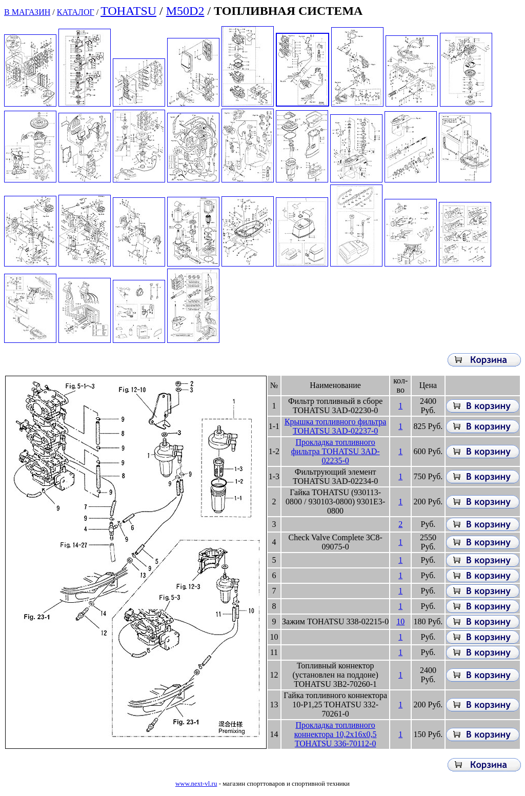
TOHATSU (128, 10)
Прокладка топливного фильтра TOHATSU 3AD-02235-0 (335, 451)
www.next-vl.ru (196, 783)
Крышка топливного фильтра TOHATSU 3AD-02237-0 (335, 426)
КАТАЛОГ (75, 12)
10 (400, 621)
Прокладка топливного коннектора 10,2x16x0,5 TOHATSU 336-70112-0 (335, 734)
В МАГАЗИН (27, 12)
